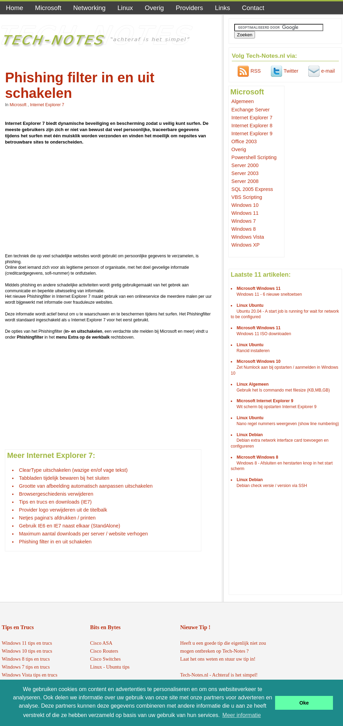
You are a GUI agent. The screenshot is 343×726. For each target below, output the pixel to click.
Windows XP (245, 245)
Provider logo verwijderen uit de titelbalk (63, 510)
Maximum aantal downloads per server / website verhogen (83, 533)
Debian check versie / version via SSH (272, 485)
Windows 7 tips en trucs (26, 667)
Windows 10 (244, 205)
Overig (154, 7)
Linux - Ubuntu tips (110, 667)
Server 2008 (244, 181)
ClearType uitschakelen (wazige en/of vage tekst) (73, 470)
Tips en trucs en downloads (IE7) (55, 502)
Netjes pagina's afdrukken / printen (57, 518)
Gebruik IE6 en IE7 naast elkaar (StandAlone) (69, 526)
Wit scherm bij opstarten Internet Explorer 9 (277, 406)
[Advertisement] (109, 200)
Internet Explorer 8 (251, 125)
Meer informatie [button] (241, 715)
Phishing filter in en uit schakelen (55, 541)
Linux (125, 7)
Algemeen (242, 101)
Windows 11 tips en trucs (27, 643)
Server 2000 (244, 165)
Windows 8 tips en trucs (26, 659)
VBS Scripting (246, 197)
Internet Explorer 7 (47, 104)
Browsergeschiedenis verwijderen (56, 494)
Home (14, 7)
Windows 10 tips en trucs (27, 651)
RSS (248, 71)
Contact (253, 7)
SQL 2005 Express (252, 189)
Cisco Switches (105, 659)
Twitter (283, 71)
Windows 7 (243, 221)
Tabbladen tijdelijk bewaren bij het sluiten (64, 478)
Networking (89, 7)
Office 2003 (244, 141)
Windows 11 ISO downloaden (264, 333)
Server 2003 (244, 173)
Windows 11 (244, 213)
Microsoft (48, 7)
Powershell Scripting (253, 157)
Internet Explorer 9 (251, 133)
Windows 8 (243, 229)
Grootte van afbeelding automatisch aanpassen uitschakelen (86, 486)
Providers (189, 7)
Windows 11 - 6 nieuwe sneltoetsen (269, 294)
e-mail (321, 71)
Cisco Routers (104, 651)
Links (222, 7)
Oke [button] (304, 703)
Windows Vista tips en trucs (30, 675)
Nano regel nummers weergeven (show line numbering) (288, 423)
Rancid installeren (253, 350)
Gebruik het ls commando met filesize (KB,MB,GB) (283, 390)
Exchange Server (250, 109)
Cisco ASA (101, 643)
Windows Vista (247, 237)
